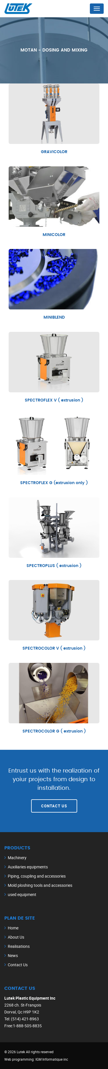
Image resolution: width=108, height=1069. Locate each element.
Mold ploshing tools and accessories (40, 885)
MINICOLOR (54, 235)
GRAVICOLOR (54, 152)
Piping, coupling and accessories (37, 876)
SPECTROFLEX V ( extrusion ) (54, 400)
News (13, 955)
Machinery (17, 857)
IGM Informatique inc (51, 1059)
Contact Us (54, 806)
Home (13, 928)
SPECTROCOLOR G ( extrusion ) (54, 731)
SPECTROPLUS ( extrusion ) (54, 566)
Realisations (19, 946)
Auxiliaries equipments (28, 867)
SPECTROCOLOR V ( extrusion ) (54, 648)
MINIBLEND (54, 317)
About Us (16, 937)
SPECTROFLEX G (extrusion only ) (54, 483)
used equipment (22, 894)
